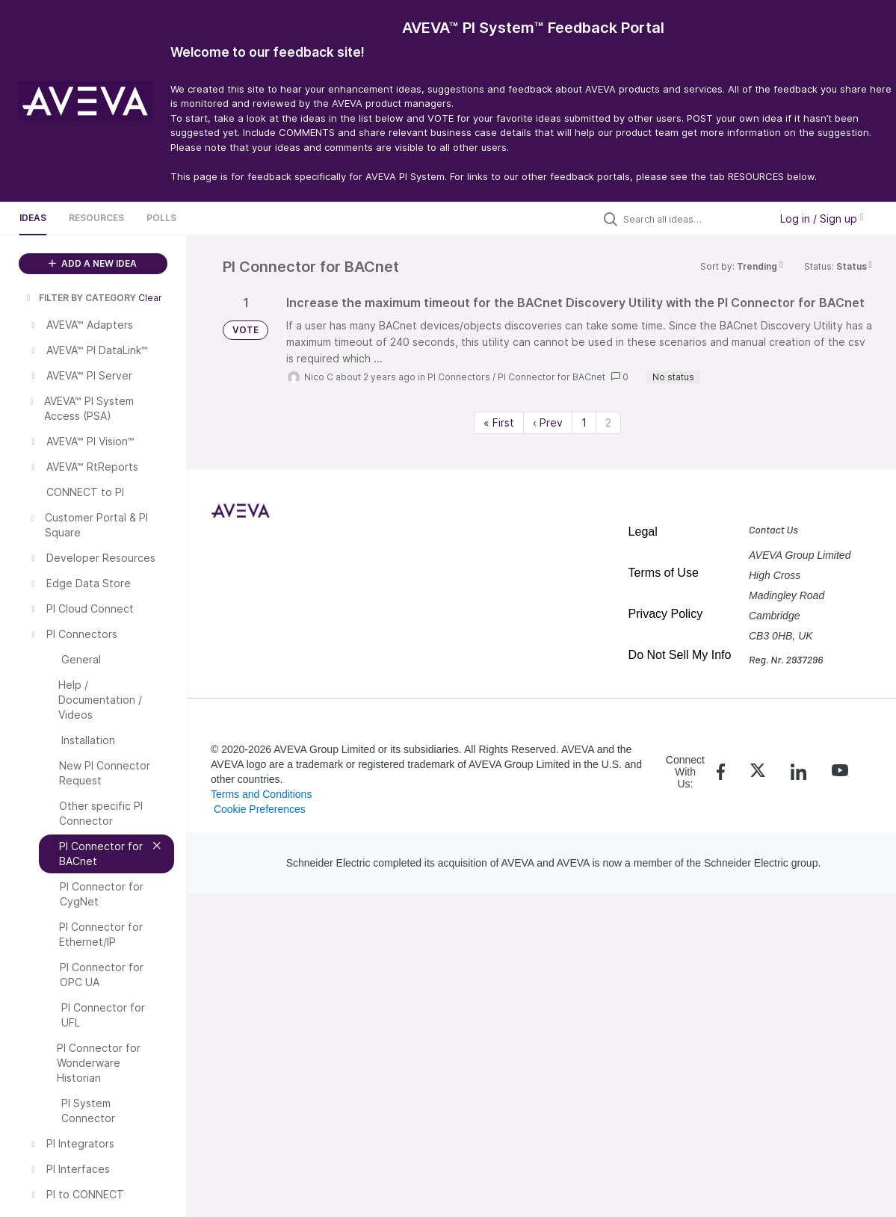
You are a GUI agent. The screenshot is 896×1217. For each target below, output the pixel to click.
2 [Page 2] (608, 422)
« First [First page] (498, 422)
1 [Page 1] (584, 422)
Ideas (32, 217)
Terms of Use (663, 572)
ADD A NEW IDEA (93, 263)
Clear (150, 297)
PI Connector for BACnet (551, 377)
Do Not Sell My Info (680, 654)
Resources (96, 217)
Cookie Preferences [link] (260, 809)
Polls (161, 217)
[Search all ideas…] (692, 219)
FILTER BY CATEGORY (80, 297)
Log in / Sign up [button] (822, 218)
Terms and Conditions (261, 794)
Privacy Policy (665, 613)
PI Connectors (458, 377)
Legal (643, 531)
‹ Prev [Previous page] (548, 422)
